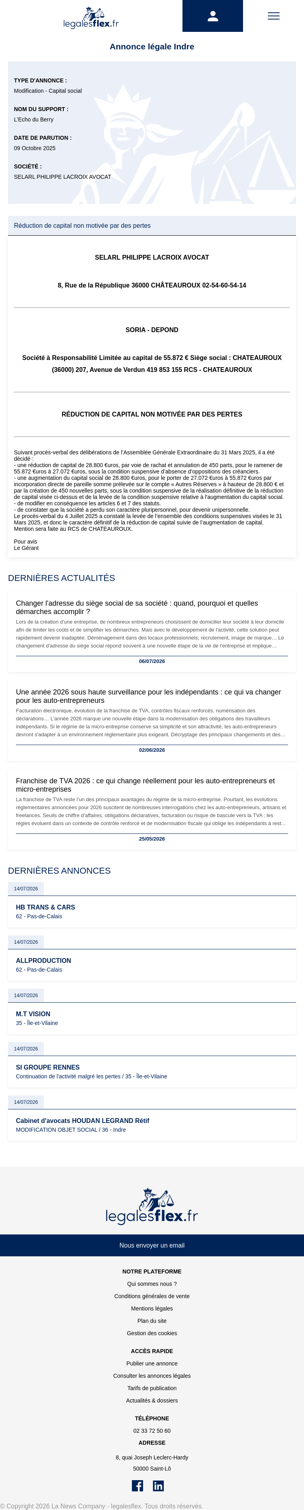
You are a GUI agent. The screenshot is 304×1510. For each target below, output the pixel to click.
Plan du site (152, 1321)
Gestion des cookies (152, 1333)
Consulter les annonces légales (152, 1376)
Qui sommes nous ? (152, 1284)
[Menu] (273, 16)
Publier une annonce (151, 1363)
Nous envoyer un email (152, 1245)
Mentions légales (152, 1308)
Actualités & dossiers (152, 1400)
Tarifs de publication (152, 1388)
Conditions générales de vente (152, 1296)
